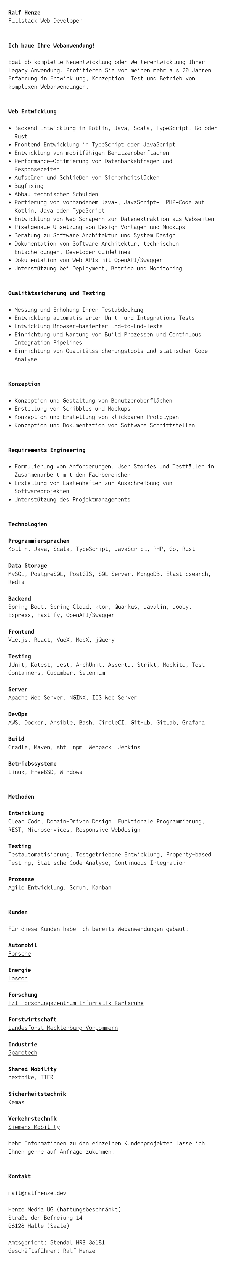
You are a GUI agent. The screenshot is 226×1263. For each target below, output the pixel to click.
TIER (47, 1077)
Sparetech (22, 1052)
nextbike (21, 1077)
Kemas (16, 1102)
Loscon (18, 978)
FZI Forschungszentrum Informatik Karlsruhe (76, 1003)
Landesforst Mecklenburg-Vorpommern (63, 1027)
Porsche (19, 953)
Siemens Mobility (34, 1127)
